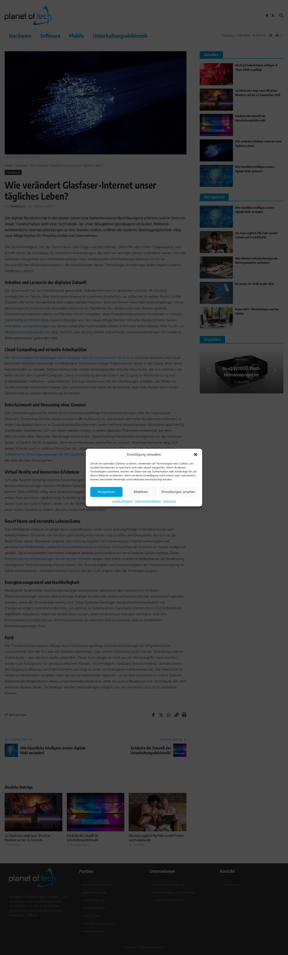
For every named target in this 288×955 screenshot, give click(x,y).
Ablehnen (141, 492)
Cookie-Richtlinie (122, 500)
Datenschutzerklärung (148, 500)
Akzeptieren (106, 492)
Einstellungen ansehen (178, 492)
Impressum (169, 500)
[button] (195, 454)
